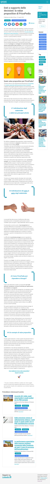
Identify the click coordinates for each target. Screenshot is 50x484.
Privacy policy (44, 478)
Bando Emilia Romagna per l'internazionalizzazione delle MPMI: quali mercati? (42, 108)
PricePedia (31, 83)
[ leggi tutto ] (20, 411)
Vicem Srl (40, 481)
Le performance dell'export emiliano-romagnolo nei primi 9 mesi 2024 (42, 89)
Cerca (40, 6)
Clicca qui (43, 26)
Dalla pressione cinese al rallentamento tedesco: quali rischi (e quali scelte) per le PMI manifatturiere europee (24, 420)
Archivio (40, 74)
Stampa (31, 23)
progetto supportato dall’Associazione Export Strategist (18, 85)
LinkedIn (6, 477)
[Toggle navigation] (47, 2)
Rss (40, 8)
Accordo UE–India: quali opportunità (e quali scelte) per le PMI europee (24, 398)
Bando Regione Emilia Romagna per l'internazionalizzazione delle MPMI (42, 123)
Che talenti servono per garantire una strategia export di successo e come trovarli (42, 142)
